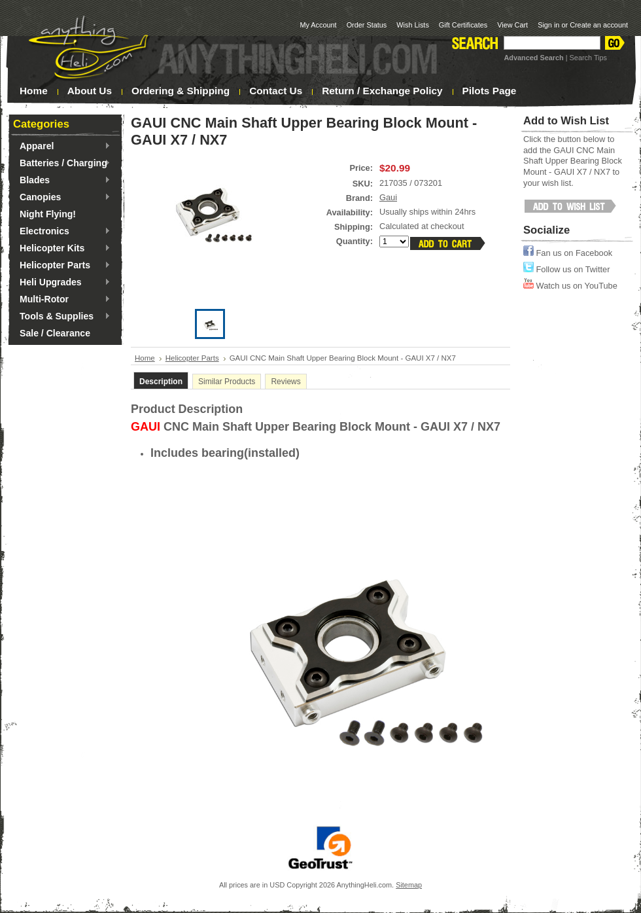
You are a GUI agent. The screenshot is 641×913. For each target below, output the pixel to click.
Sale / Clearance (55, 333)
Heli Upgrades (62, 283)
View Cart (512, 25)
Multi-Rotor (62, 300)
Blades (62, 181)
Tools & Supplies (62, 317)
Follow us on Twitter (566, 269)
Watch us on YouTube (570, 286)
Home (145, 358)
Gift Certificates (463, 25)
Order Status (367, 25)
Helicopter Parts (62, 266)
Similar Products (226, 381)
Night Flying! (48, 214)
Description (160, 381)
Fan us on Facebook (567, 253)
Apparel (62, 146)
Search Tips (588, 58)
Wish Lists (412, 25)
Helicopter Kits (62, 249)
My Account (318, 25)
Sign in (548, 25)
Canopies (62, 198)
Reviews (285, 381)
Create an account (599, 25)
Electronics (62, 232)
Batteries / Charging (62, 164)
